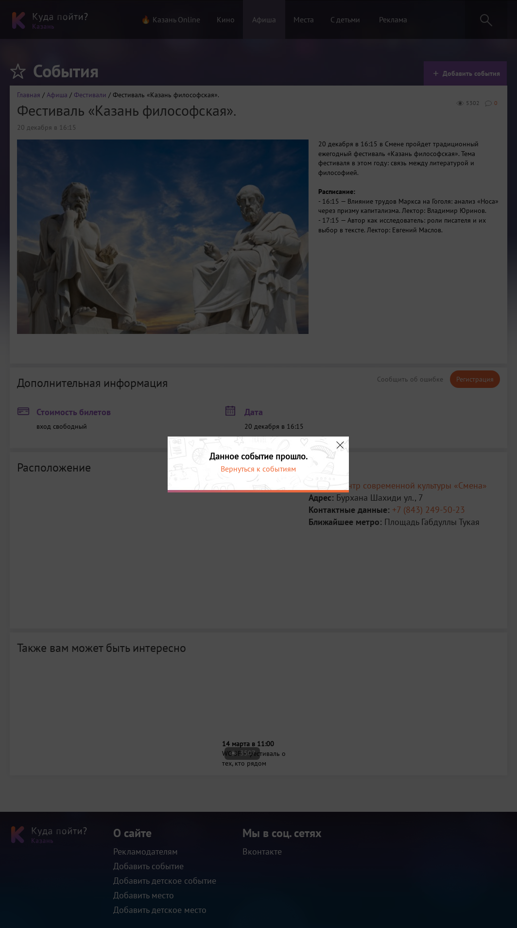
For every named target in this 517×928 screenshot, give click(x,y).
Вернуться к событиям (258, 468)
